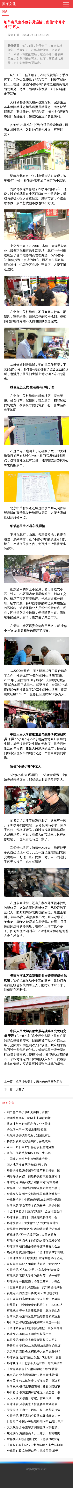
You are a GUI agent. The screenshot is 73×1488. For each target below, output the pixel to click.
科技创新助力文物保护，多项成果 (29, 1141)
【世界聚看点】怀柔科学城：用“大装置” (32, 1369)
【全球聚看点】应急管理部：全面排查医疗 (34, 1211)
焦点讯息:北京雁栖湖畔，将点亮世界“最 (32, 1374)
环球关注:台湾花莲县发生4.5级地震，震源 (34, 1357)
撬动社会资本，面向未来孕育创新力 (39, 1081)
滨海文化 (9, 4)
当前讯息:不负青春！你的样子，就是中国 (33, 1205)
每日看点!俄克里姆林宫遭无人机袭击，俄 (33, 1392)
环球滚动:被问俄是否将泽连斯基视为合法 (33, 1246)
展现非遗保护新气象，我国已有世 (29, 1135)
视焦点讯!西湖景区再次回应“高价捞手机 (32, 1293)
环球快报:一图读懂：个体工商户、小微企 (33, 1281)
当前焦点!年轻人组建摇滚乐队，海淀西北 (33, 1264)
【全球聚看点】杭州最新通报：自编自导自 (34, 1328)
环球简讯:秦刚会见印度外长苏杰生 (29, 1334)
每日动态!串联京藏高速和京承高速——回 (33, 1322)
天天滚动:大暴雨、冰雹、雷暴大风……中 (33, 1398)
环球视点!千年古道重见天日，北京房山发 (33, 1310)
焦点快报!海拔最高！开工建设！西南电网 (33, 1433)
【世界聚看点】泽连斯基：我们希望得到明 (34, 1287)
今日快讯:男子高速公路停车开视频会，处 (33, 1415)
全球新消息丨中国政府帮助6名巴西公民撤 (34, 1199)
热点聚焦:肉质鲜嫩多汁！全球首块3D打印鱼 (35, 1252)
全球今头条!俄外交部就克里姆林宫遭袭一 (33, 1193)
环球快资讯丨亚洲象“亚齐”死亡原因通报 (32, 1223)
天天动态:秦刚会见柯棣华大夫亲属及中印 (33, 1351)
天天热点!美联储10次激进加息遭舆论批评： (35, 1345)
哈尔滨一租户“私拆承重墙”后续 (27, 1129)
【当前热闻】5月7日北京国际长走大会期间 (35, 1445)
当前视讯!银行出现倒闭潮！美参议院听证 (33, 1386)
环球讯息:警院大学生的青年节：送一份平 (33, 1275)
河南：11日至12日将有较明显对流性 (30, 1147)
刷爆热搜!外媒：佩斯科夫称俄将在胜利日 (33, 1176)
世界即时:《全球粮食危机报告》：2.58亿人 (35, 1304)
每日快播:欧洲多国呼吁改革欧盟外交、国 (33, 1170)
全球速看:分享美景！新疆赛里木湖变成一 (33, 1404)
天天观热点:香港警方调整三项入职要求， (33, 1427)
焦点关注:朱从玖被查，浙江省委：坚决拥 (33, 1380)
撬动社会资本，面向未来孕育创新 (29, 1118)
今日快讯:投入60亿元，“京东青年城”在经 (33, 1269)
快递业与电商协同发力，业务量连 (29, 1123)
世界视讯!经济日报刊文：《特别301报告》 (34, 1439)
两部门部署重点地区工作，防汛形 (29, 1153)
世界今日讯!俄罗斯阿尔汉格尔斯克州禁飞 (33, 1188)
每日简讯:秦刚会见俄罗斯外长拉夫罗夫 (32, 1339)
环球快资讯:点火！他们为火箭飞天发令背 (33, 1240)
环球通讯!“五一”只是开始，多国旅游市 (31, 1234)
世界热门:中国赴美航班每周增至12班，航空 (35, 1421)
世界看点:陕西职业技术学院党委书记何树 (33, 1228)
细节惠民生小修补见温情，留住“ (28, 1112)
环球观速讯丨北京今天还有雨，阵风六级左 (34, 1363)
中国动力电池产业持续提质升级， (29, 1158)
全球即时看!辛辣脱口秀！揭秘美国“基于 (32, 1450)
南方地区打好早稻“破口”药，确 (27, 1164)
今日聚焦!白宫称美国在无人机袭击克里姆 (33, 1299)
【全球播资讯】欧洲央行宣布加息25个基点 (35, 1258)
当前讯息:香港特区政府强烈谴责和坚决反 (33, 1316)
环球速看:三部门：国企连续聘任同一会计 (33, 1217)
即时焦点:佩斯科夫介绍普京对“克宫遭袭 (32, 1182)
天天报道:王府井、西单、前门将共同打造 (33, 1410)
